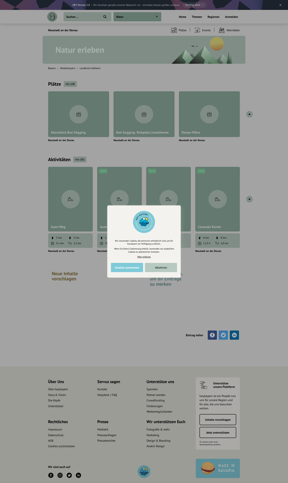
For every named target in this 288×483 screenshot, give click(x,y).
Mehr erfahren (144, 256)
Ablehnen (161, 267)
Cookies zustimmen (127, 267)
